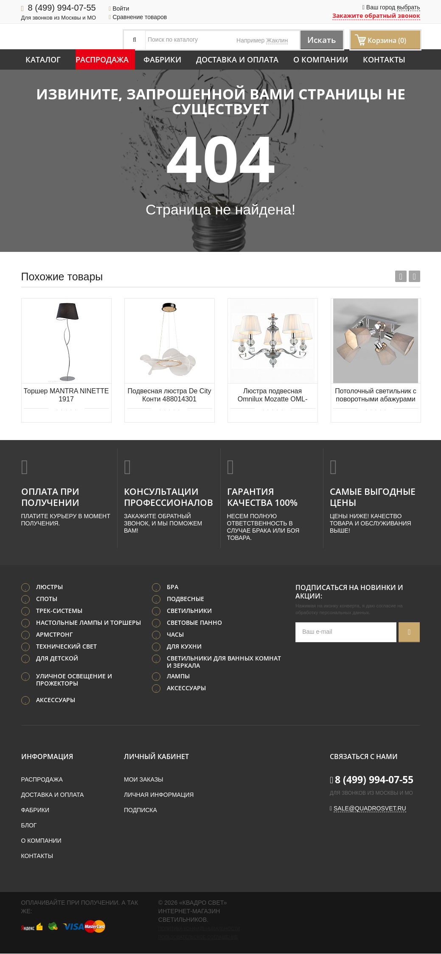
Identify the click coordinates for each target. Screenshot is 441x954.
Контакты (384, 59)
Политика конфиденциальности (199, 928)
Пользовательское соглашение (198, 937)
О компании (320, 59)
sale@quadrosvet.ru (370, 808)
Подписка (140, 810)
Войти (119, 8)
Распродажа (102, 59)
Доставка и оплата (237, 59)
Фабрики (162, 59)
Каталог (43, 59)
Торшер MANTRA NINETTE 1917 (66, 395)
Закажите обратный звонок (376, 15)
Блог (29, 825)
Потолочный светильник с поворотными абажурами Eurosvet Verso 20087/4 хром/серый (375, 395)
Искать (319, 39)
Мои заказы (143, 779)
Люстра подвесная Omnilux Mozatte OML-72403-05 (272, 395)
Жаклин (277, 40)
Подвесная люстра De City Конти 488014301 (169, 395)
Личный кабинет (156, 757)
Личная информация (159, 795)
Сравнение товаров (138, 17)
